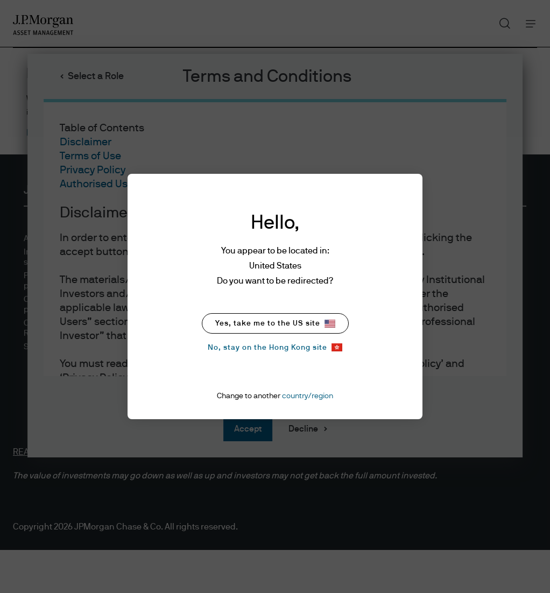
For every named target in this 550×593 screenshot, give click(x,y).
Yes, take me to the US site (275, 324)
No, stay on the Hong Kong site (275, 347)
